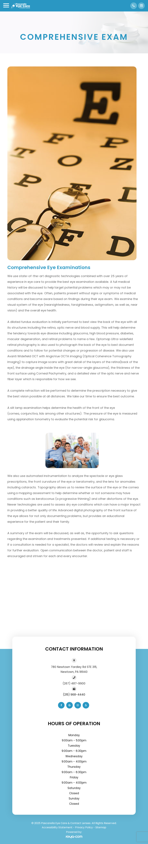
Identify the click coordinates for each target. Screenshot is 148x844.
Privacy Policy (84, 827)
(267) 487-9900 (74, 683)
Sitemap (100, 827)
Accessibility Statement (57, 827)
